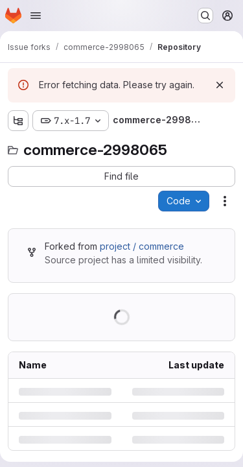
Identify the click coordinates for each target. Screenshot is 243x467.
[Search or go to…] (205, 15)
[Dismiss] (219, 85)
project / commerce (142, 246)
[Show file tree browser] (18, 120)
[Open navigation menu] (35, 15)
